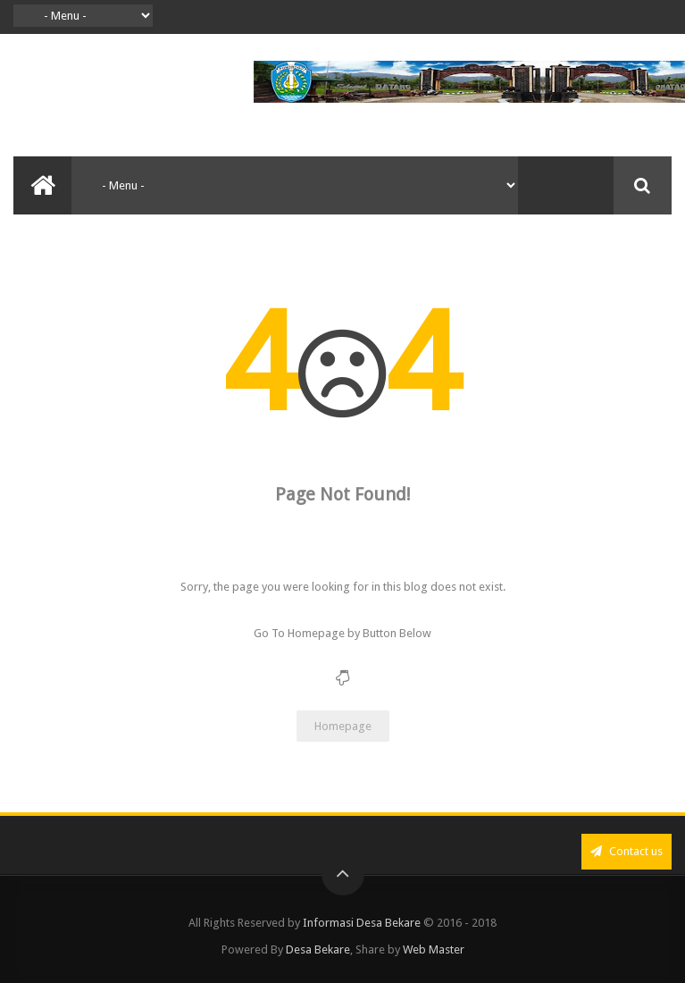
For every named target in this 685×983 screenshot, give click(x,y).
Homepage (343, 726)
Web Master (433, 949)
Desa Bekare (318, 949)
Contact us (626, 851)
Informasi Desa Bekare (362, 922)
